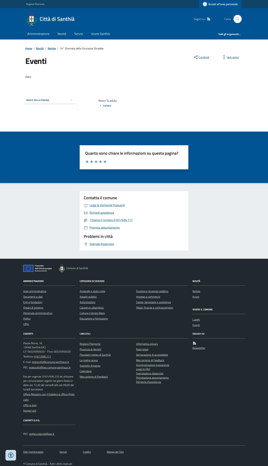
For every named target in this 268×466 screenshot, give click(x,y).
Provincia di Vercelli (90, 349)
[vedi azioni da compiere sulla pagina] (230, 57)
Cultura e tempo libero (92, 313)
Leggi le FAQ (143, 369)
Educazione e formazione (94, 318)
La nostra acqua (89, 360)
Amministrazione (38, 33)
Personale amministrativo (37, 313)
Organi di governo (33, 308)
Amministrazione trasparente (152, 365)
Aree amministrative (34, 291)
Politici (27, 318)
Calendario (86, 371)
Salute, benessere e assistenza (153, 302)
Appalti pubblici (88, 297)
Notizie (52, 48)
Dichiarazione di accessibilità (152, 355)
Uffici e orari (30, 405)
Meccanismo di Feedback (94, 377)
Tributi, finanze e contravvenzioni (154, 308)
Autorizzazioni (87, 302)
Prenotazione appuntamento (152, 378)
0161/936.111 (42, 356)
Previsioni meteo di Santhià (95, 355)
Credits (87, 452)
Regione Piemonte (35, 4)
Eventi (196, 325)
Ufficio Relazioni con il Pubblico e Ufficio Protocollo (49, 397)
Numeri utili (29, 411)
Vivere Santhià (100, 33)
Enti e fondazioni (32, 302)
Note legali (142, 349)
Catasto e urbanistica (92, 308)
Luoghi (196, 320)
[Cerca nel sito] (236, 19)
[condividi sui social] (201, 57)
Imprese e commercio (148, 297)
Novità (62, 33)
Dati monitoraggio (33, 452)
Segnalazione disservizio (149, 373)
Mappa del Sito (115, 452)
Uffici (26, 324)
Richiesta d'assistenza (148, 382)
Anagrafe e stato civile (92, 291)
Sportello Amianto (90, 366)
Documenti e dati (33, 297)
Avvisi (195, 297)
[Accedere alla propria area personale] (220, 4)
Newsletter (198, 348)
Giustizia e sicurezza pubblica (152, 291)
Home (28, 48)
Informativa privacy (147, 344)
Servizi (78, 33)
